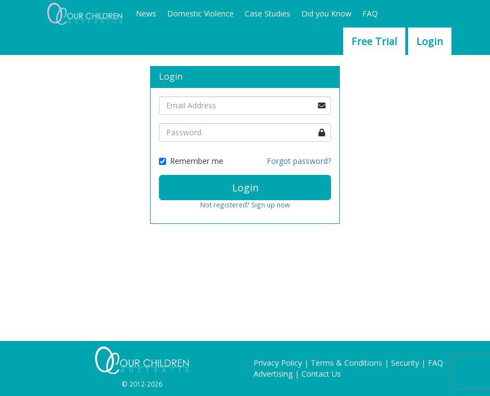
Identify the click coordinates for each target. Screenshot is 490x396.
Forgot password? (299, 161)
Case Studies (267, 13)
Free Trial (374, 41)
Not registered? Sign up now (245, 204)
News (146, 13)
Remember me (191, 161)
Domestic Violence (200, 13)
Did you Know (326, 13)
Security (405, 363)
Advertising (273, 374)
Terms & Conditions (346, 363)
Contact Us (321, 374)
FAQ (370, 13)
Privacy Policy (278, 363)
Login (429, 41)
